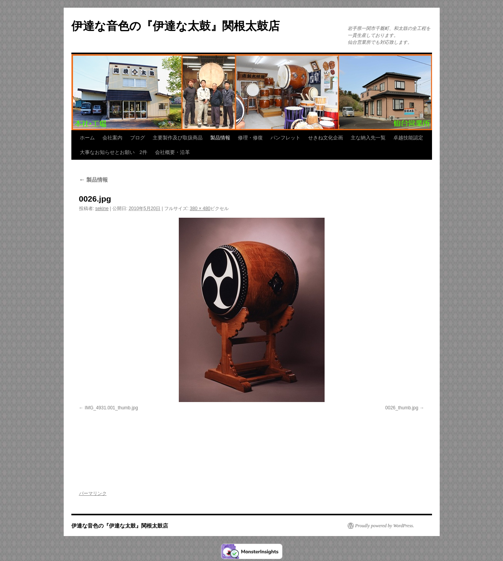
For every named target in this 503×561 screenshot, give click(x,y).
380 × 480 (200, 208)
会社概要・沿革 (172, 152)
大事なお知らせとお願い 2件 (113, 152)
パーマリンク (93, 493)
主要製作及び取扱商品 (178, 138)
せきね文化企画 (325, 138)
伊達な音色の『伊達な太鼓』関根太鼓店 (175, 26)
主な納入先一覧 (368, 138)
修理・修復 (250, 138)
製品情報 (220, 138)
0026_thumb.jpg (401, 407)
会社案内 (112, 138)
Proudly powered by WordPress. (384, 525)
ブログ (137, 138)
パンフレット (285, 138)
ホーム (87, 138)
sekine (102, 208)
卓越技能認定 (408, 138)
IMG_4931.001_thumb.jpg (111, 407)
